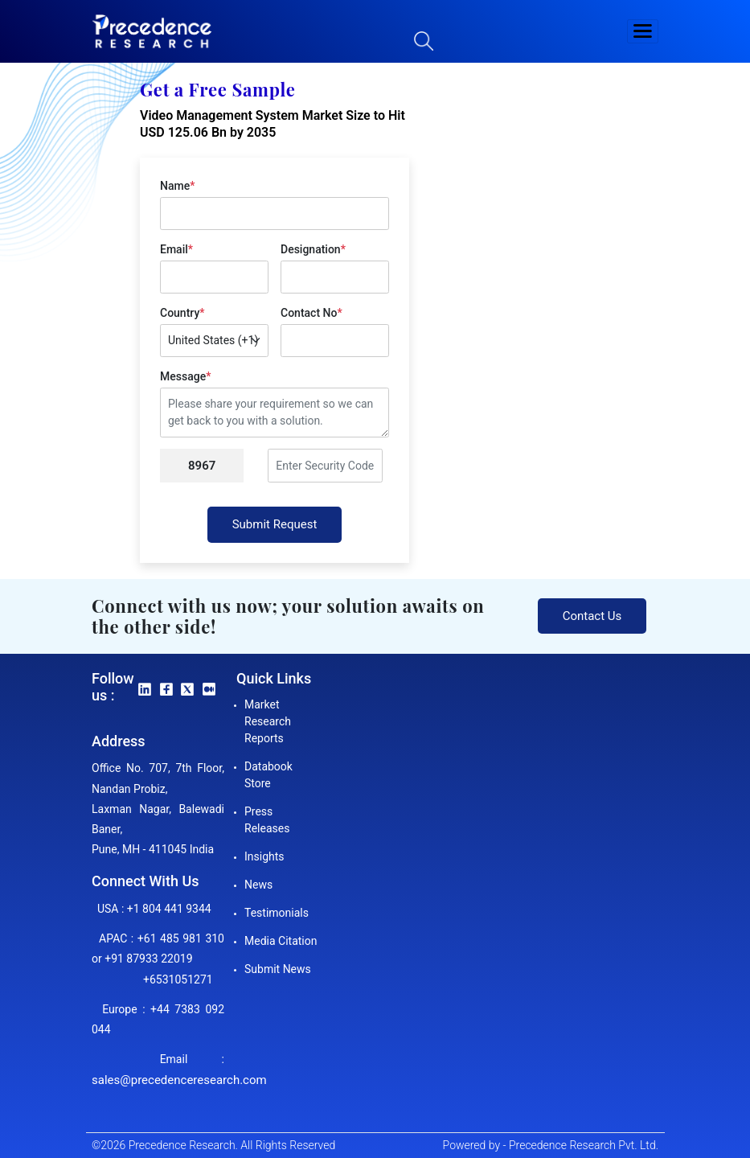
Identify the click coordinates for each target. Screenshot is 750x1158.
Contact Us (592, 616)
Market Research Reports (267, 721)
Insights (264, 856)
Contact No (311, 312)
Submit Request (275, 524)
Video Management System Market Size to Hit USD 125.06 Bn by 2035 (272, 124)
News (258, 884)
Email (176, 249)
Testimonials (276, 912)
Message (185, 376)
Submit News (277, 969)
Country (182, 312)
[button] (643, 31)
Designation (313, 249)
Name (177, 185)
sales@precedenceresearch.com (179, 1080)
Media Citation (280, 940)
